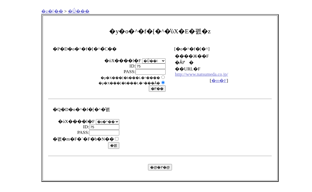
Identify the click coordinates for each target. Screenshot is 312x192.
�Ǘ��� (78, 11)
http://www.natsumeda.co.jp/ (201, 74)
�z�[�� (52, 11)
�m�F (219, 80)
